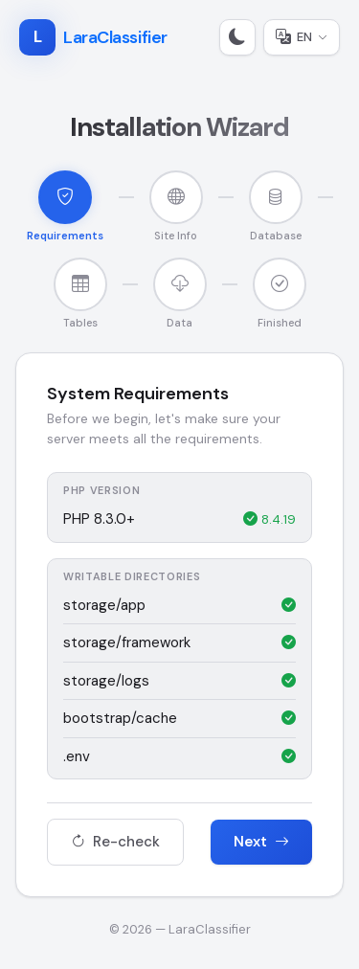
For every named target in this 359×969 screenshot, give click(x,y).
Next (261, 841)
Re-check (115, 841)
